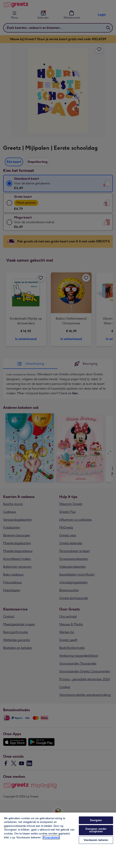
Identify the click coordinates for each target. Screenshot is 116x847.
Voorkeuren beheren (96, 840)
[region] (58, 829)
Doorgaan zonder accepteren (95, 830)
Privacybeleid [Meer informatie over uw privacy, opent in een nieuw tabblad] (51, 837)
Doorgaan (96, 820)
